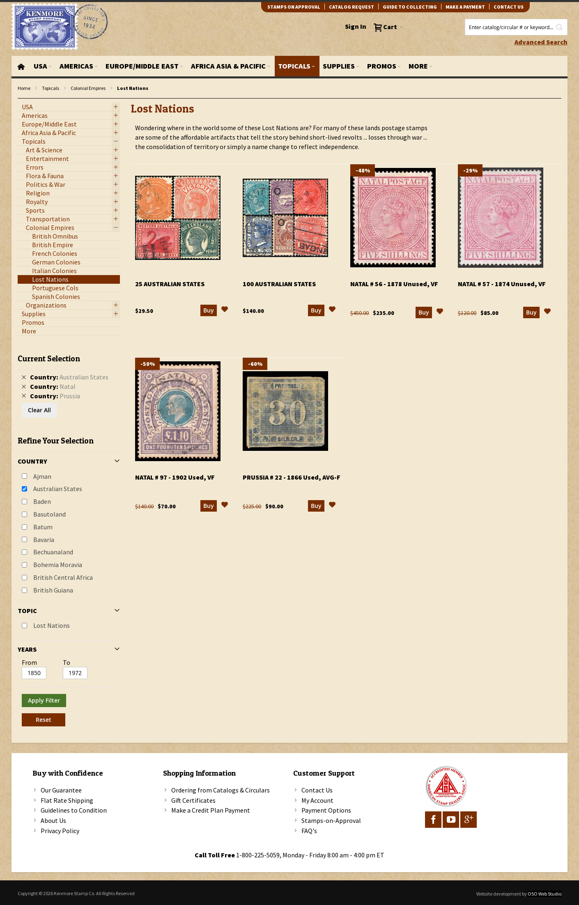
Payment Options (326, 810)
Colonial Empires (88, 88)
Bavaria (43, 539)
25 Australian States (169, 284)
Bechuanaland (53, 552)
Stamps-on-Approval (331, 820)
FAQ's (309, 831)
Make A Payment (465, 7)
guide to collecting (410, 7)
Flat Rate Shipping (67, 800)
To (66, 662)
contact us (509, 7)
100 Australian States (279, 284)
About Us (53, 820)
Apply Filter (44, 700)
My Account (317, 800)
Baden (42, 501)
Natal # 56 (394, 284)
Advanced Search (541, 42)
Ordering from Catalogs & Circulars (220, 790)
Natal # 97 (175, 477)
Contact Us (317, 790)
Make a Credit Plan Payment (210, 810)
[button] (224, 310)
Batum (43, 527)
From (29, 662)
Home (24, 88)
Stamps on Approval (293, 7)
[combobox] (516, 27)
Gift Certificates (193, 800)
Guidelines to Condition (74, 810)
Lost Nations (51, 625)
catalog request (351, 7)
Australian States (57, 489)
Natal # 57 (502, 284)
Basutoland (49, 514)
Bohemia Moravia (57, 564)
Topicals (50, 88)
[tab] (69, 537)
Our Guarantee (61, 790)
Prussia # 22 (291, 477)
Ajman (42, 476)
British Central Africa (63, 577)
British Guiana (53, 590)
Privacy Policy (60, 831)
